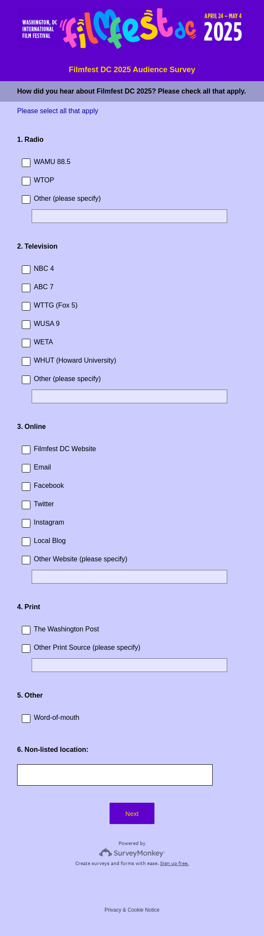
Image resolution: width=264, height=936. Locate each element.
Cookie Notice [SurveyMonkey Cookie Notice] (144, 910)
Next (132, 813)
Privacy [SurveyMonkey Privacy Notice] (112, 910)
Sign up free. (174, 863)
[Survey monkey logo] (132, 852)
